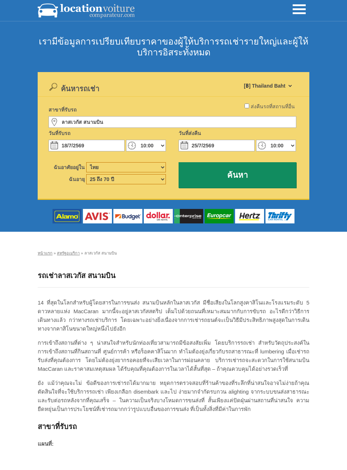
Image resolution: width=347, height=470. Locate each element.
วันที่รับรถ (59, 133)
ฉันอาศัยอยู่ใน (69, 167)
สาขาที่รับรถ (62, 110)
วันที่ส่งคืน (190, 133)
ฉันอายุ (77, 179)
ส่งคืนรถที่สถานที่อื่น (273, 106)
